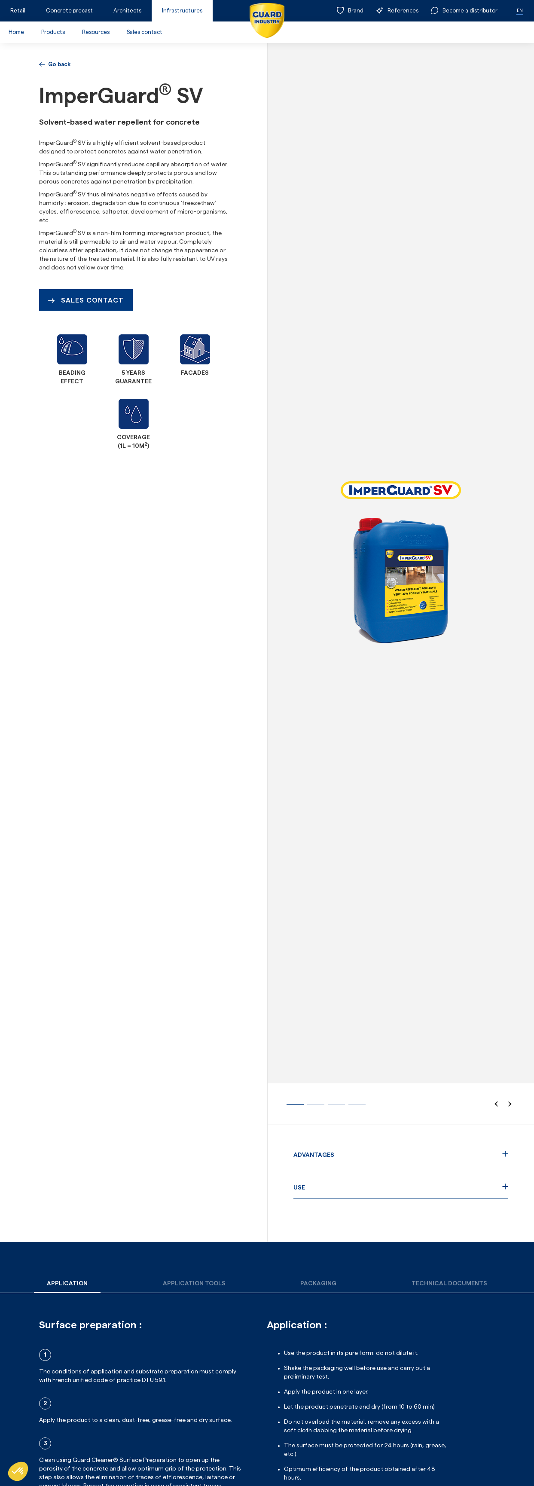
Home (16, 32)
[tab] (67, 1284)
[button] (496, 1104)
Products (53, 32)
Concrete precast (69, 10)
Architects (127, 10)
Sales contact (144, 32)
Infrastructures (182, 10)
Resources (96, 32)
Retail (17, 10)
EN (520, 10)
